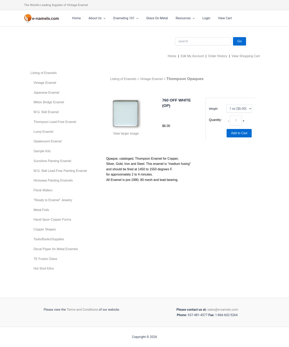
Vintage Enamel (45, 82)
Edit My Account (192, 56)
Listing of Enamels (44, 73)
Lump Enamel (43, 131)
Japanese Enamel (46, 92)
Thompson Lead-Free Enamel (55, 122)
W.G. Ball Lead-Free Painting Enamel (60, 170)
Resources (179, 18)
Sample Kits (42, 151)
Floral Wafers (43, 190)
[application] (102, 18)
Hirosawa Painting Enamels (53, 180)
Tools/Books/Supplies (49, 239)
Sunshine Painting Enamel (52, 161)
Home (75, 18)
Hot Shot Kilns (44, 268)
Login (199, 18)
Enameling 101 (122, 18)
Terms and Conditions (82, 309)
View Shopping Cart (246, 56)
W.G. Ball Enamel (46, 112)
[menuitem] (58, 73)
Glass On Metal (152, 18)
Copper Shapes (45, 229)
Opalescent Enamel (48, 141)
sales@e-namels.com (222, 309)
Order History (217, 56)
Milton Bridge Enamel (49, 102)
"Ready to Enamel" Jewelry (53, 200)
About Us (95, 18)
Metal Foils (41, 210)
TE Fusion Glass (45, 259)
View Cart (216, 18)
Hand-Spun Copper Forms (52, 219)
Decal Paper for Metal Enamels (56, 249)
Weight (213, 108)
